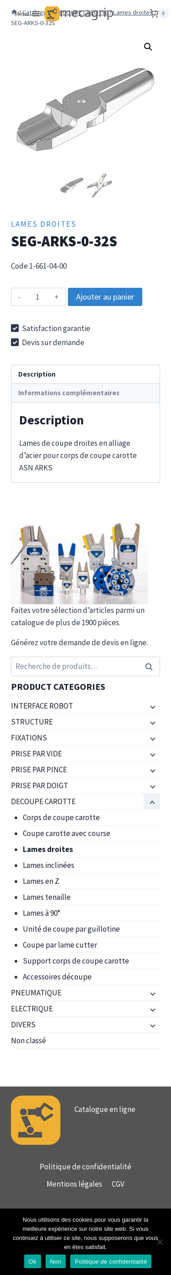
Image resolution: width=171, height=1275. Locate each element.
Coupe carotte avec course (66, 833)
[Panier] (159, 14)
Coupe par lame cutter (60, 945)
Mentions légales (74, 1184)
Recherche (151, 666)
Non (56, 1261)
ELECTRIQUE (32, 1009)
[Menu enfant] (152, 706)
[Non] (159, 1241)
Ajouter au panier (105, 296)
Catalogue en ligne (104, 1109)
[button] (148, 47)
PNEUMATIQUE (36, 993)
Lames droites (44, 224)
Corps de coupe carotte (61, 817)
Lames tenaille (47, 897)
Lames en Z (41, 881)
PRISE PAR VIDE (36, 754)
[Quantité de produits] (38, 297)
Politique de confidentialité (85, 1167)
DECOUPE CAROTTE (43, 801)
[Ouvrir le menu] (28, 13)
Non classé (28, 1040)
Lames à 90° (41, 913)
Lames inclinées (48, 865)
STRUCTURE (32, 722)
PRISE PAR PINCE (39, 770)
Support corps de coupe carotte (76, 961)
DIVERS (23, 1025)
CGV (118, 1184)
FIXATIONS (29, 738)
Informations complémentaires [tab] (68, 392)
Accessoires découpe (57, 977)
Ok (32, 1261)
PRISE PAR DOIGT (39, 785)
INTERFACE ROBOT (42, 706)
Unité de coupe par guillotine (71, 929)
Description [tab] (37, 374)
